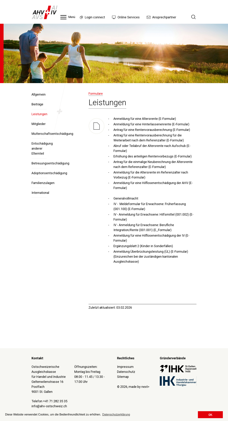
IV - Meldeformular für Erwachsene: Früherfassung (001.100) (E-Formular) (149, 206)
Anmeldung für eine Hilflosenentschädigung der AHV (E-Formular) (153, 185)
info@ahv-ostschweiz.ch (49, 406)
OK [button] (210, 414)
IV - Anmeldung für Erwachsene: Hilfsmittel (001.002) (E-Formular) (153, 217)
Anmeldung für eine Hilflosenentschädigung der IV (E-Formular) (151, 238)
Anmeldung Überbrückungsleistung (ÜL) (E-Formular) (150, 251)
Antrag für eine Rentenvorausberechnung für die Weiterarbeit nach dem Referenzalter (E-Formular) (148, 137)
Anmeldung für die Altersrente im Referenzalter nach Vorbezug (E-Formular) (150, 174)
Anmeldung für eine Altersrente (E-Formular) (144, 119)
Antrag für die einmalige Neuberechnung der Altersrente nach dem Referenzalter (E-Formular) (153, 164)
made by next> (139, 387)
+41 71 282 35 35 (55, 401)
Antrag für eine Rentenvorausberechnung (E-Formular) (151, 130)
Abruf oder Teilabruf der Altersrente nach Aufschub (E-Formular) (151, 148)
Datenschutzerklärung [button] (116, 414)
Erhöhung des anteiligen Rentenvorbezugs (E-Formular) (152, 156)
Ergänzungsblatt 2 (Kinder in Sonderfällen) (143, 246)
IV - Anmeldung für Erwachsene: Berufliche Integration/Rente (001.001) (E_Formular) (143, 227)
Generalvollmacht (125, 198)
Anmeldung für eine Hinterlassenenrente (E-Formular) (151, 124)
